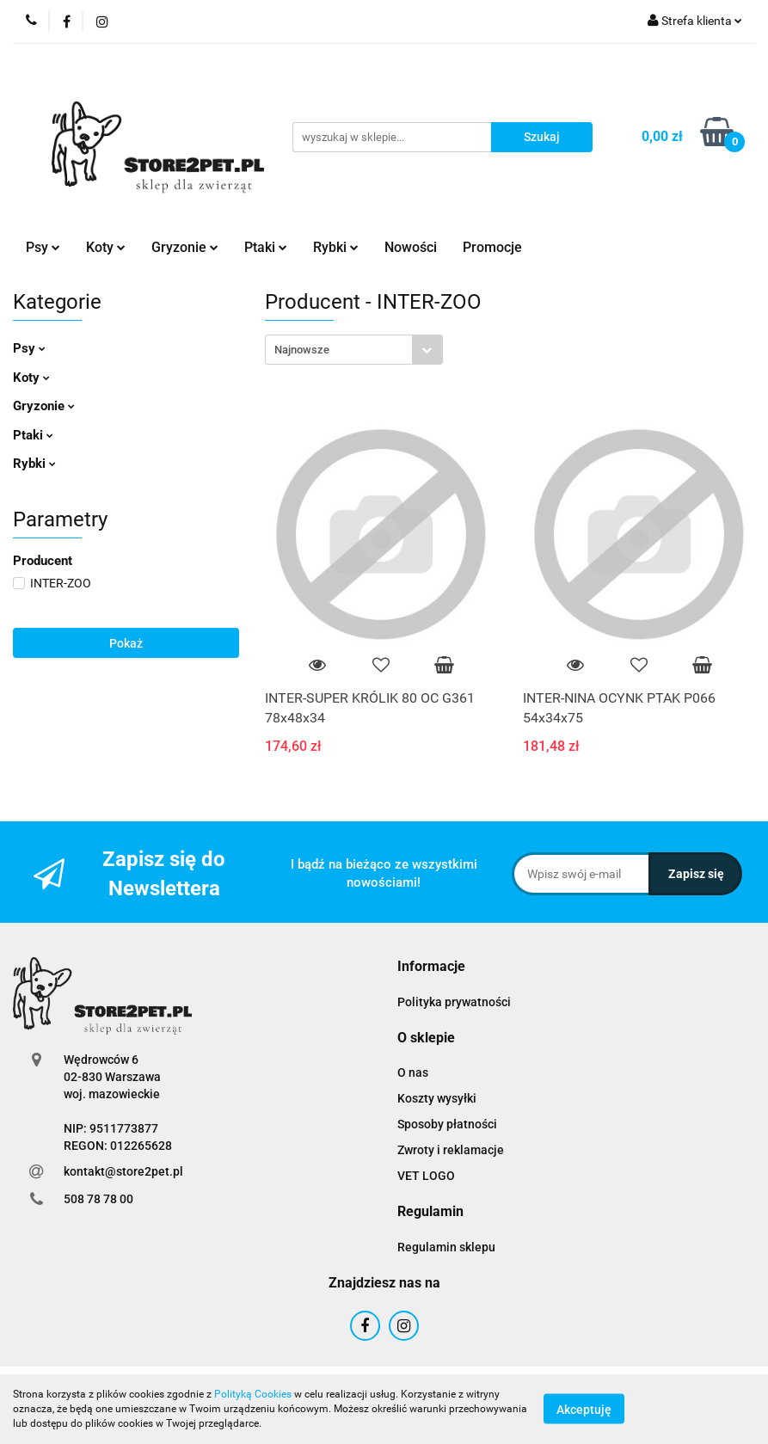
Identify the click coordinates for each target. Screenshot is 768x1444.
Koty (106, 247)
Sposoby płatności (447, 1124)
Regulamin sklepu (446, 1247)
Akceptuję (583, 1409)
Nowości (410, 247)
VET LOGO (426, 1176)
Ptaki (265, 247)
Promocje (492, 247)
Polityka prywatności (454, 1002)
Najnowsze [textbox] (301, 349)
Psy (43, 247)
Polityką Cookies (253, 1394)
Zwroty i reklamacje (450, 1150)
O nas (412, 1072)
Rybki (336, 247)
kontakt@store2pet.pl (123, 1171)
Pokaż (126, 643)
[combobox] (354, 350)
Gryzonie (184, 247)
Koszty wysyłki (436, 1098)
